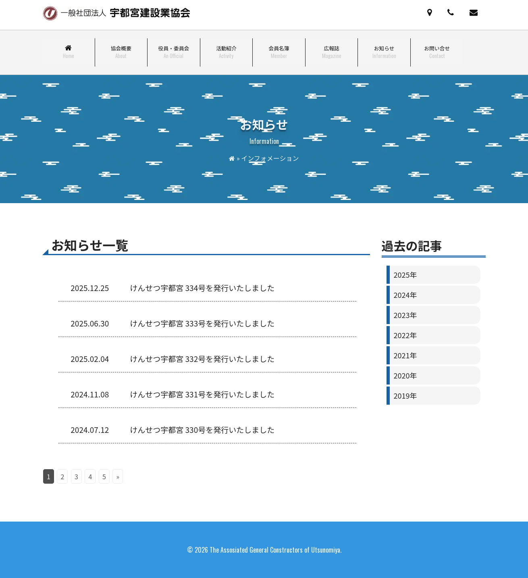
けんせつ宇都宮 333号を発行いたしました (202, 323)
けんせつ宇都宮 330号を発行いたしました (202, 429)
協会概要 (121, 52)
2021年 (405, 355)
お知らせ (384, 52)
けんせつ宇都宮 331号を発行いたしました (202, 394)
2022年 (405, 335)
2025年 (405, 274)
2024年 (405, 294)
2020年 (405, 375)
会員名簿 (278, 52)
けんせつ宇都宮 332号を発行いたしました (202, 358)
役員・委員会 (173, 52)
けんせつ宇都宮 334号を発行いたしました (202, 287)
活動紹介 (226, 52)
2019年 (405, 395)
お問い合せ (437, 52)
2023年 (405, 315)
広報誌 (331, 52)
